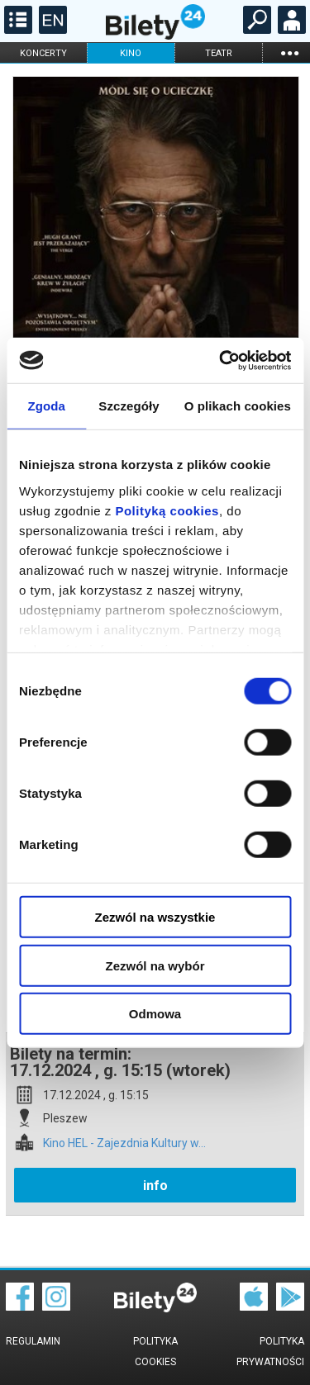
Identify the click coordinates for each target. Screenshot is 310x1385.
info (155, 1185)
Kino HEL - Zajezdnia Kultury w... (124, 1143)
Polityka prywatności (270, 1351)
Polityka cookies (155, 1351)
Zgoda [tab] (46, 406)
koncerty (43, 53)
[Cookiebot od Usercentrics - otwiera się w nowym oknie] (220, 360)
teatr (218, 53)
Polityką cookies (167, 510)
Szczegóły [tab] (128, 406)
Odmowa (155, 1014)
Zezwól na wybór (154, 965)
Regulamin (33, 1341)
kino (130, 53)
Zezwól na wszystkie (155, 917)
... (289, 52)
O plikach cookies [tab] (237, 406)
